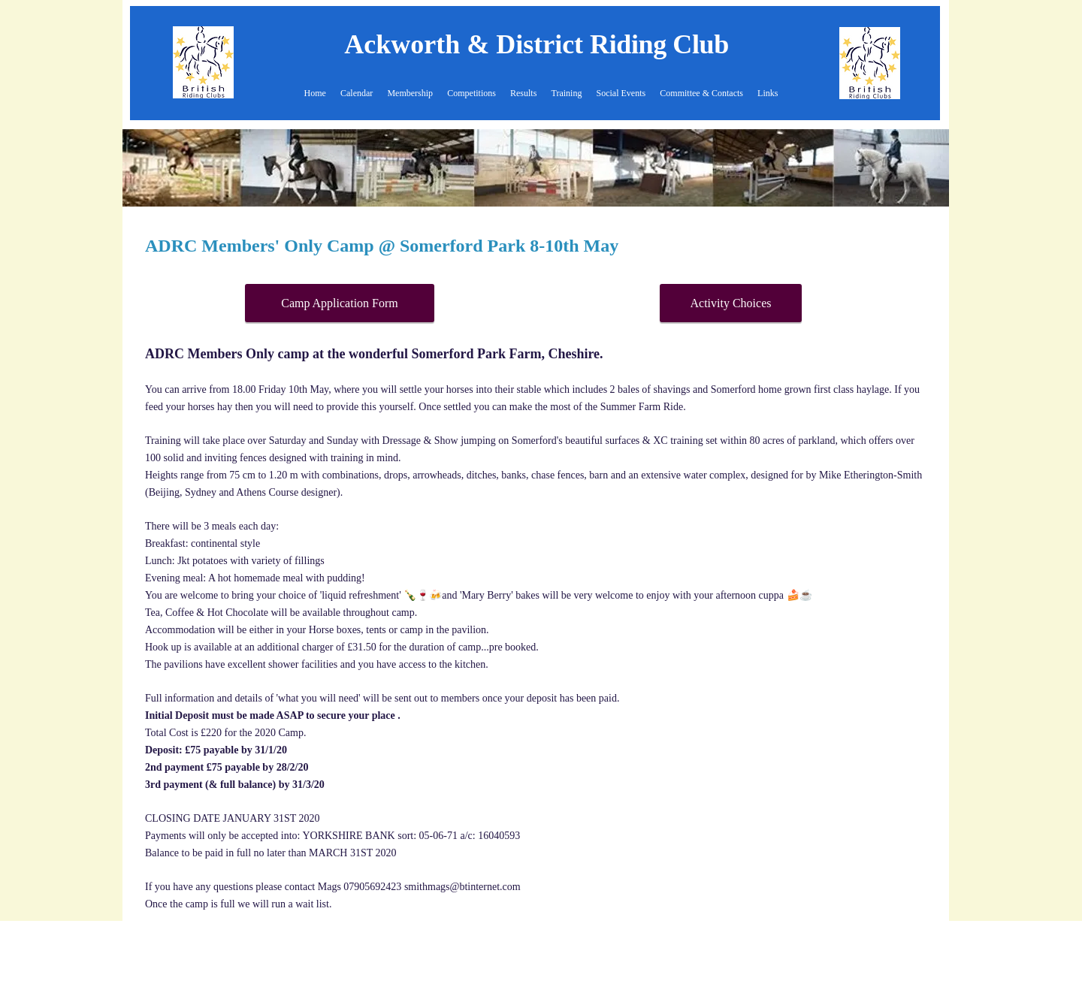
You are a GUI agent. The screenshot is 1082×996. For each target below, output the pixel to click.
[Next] (928, 167)
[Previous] (143, 167)
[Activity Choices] (731, 303)
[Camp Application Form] (339, 303)
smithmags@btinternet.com (462, 886)
